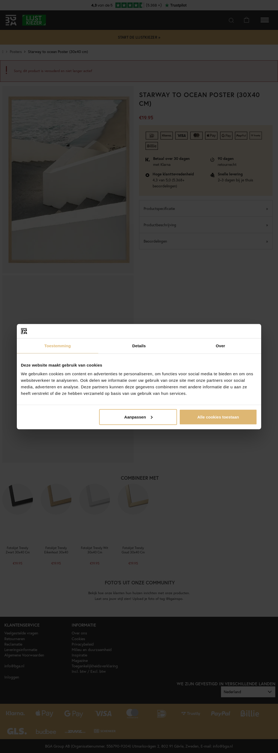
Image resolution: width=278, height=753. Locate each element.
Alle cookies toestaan (218, 416)
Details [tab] (139, 345)
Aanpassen (138, 416)
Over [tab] (220, 345)
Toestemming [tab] (57, 345)
